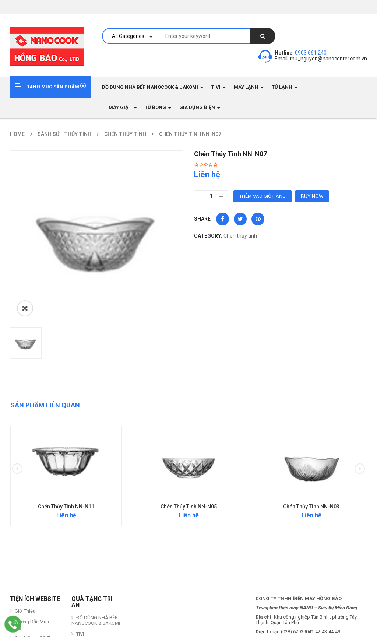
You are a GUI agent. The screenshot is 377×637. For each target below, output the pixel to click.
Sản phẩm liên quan (45, 405)
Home (17, 134)
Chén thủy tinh (125, 134)
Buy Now (312, 196)
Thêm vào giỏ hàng (262, 196)
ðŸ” (25, 308)
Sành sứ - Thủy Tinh (64, 134)
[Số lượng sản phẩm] (210, 196)
